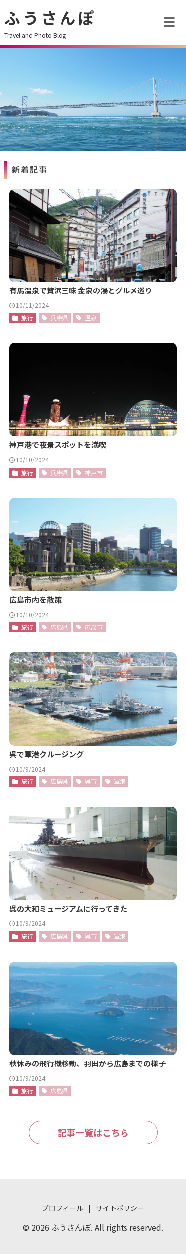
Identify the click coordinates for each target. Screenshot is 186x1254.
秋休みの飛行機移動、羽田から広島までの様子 (87, 1063)
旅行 (27, 317)
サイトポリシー (120, 1208)
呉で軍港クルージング (46, 754)
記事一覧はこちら (93, 1132)
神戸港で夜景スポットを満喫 (57, 444)
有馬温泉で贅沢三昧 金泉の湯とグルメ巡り (80, 290)
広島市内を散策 (35, 599)
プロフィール (62, 1208)
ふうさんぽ (50, 17)
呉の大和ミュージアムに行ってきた (68, 908)
